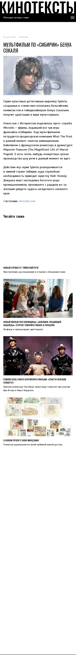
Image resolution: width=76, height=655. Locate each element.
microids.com (27, 201)
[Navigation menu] (72, 17)
